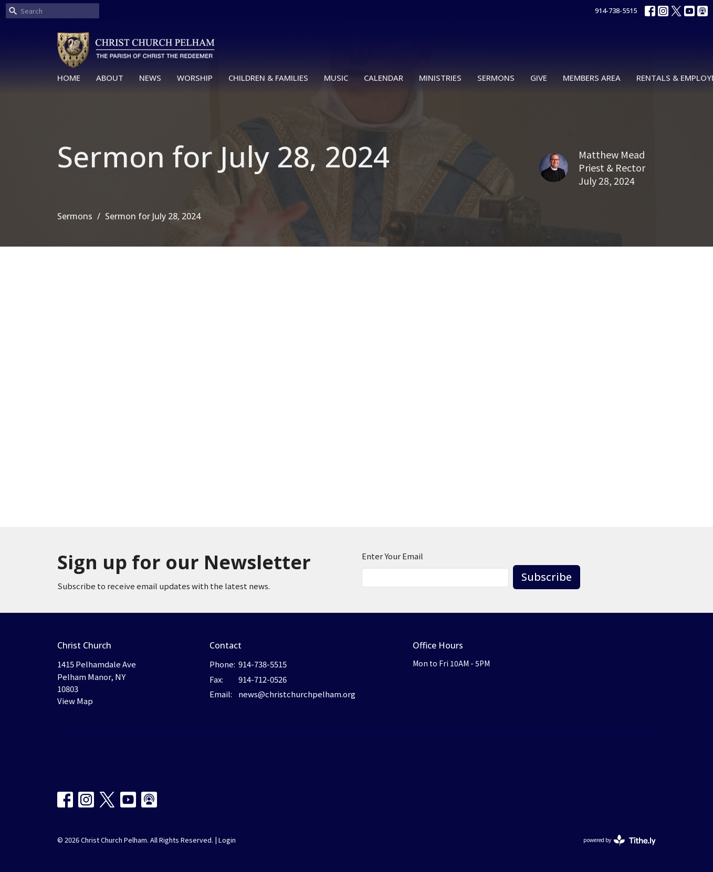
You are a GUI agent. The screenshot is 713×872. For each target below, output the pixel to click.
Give (538, 77)
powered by (619, 840)
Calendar (383, 77)
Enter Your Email (392, 555)
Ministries (440, 77)
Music (336, 77)
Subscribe (546, 577)
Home (68, 77)
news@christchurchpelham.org (296, 693)
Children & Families (268, 77)
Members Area (592, 77)
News (150, 77)
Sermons (496, 77)
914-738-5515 (616, 10)
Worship (195, 77)
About (109, 77)
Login (227, 840)
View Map (75, 700)
